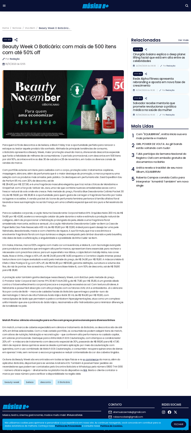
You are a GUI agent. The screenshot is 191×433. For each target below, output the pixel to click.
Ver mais (183, 40)
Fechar (178, 424)
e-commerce (91, 359)
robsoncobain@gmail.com (128, 416)
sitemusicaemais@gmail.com (129, 412)
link (85, 370)
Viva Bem (7, 40)
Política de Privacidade (68, 425)
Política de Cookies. (111, 425)
